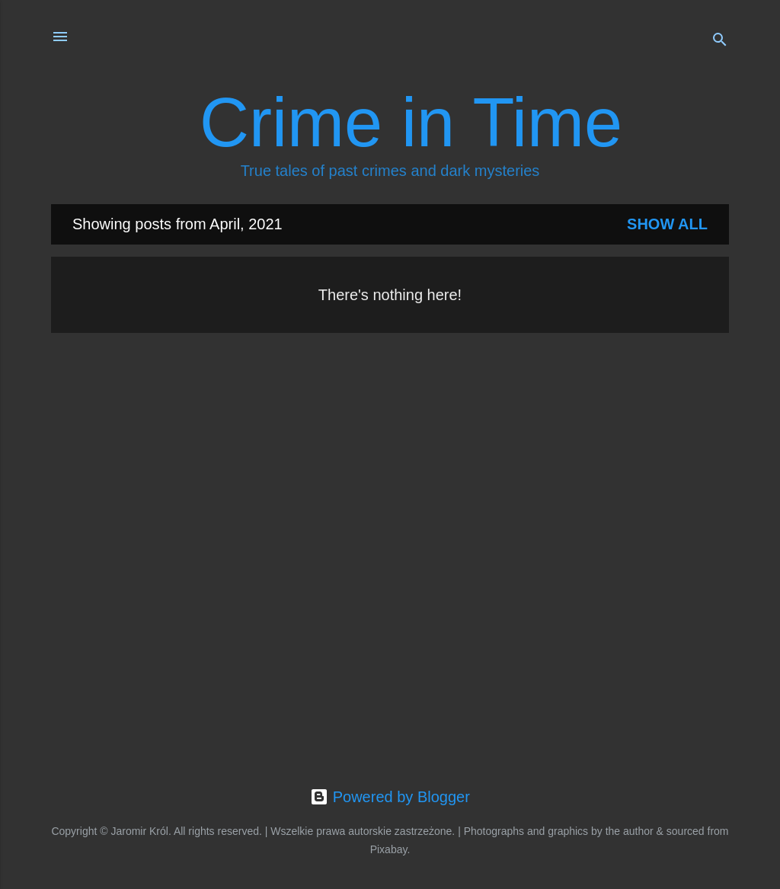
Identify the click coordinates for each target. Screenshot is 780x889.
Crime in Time (411, 123)
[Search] (720, 41)
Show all (667, 224)
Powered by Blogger (390, 796)
